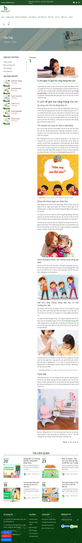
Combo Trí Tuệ (15, 103)
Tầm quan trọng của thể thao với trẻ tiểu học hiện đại (70, 485)
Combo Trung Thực (16, 96)
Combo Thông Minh (16, 111)
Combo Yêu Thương (16, 81)
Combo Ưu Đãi (10, 17)
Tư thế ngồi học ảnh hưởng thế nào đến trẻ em (59, 198)
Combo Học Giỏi (15, 119)
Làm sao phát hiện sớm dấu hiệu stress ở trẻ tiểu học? (31, 485)
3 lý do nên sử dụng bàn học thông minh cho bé (63, 370)
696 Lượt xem (35, 498)
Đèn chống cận (42, 17)
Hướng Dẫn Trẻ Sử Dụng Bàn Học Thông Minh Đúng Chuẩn (32, 461)
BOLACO (51, 432)
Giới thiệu (50, 17)
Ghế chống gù (32, 17)
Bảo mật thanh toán (47, 528)
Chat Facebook (6, 540)
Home (2, 17)
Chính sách (64, 17)
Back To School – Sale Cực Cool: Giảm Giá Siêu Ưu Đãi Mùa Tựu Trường (70, 461)
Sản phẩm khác (33, 536)
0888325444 (10, 2)
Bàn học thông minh (21, 17)
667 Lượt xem (74, 474)
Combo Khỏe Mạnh (16, 88)
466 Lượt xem (74, 496)
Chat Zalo (6, 532)
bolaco (27, 474)
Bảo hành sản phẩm (47, 525)
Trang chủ (7, 42)
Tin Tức (57, 17)
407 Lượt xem (35, 474)
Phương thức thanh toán (49, 522)
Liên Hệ (70, 17)
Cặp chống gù (33, 530)
